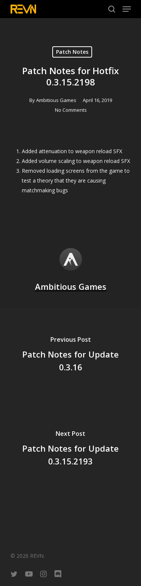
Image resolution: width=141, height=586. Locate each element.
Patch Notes (72, 51)
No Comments (71, 110)
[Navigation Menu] (127, 9)
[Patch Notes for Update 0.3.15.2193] (70, 449)
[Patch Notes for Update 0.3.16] (70, 355)
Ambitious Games (56, 100)
